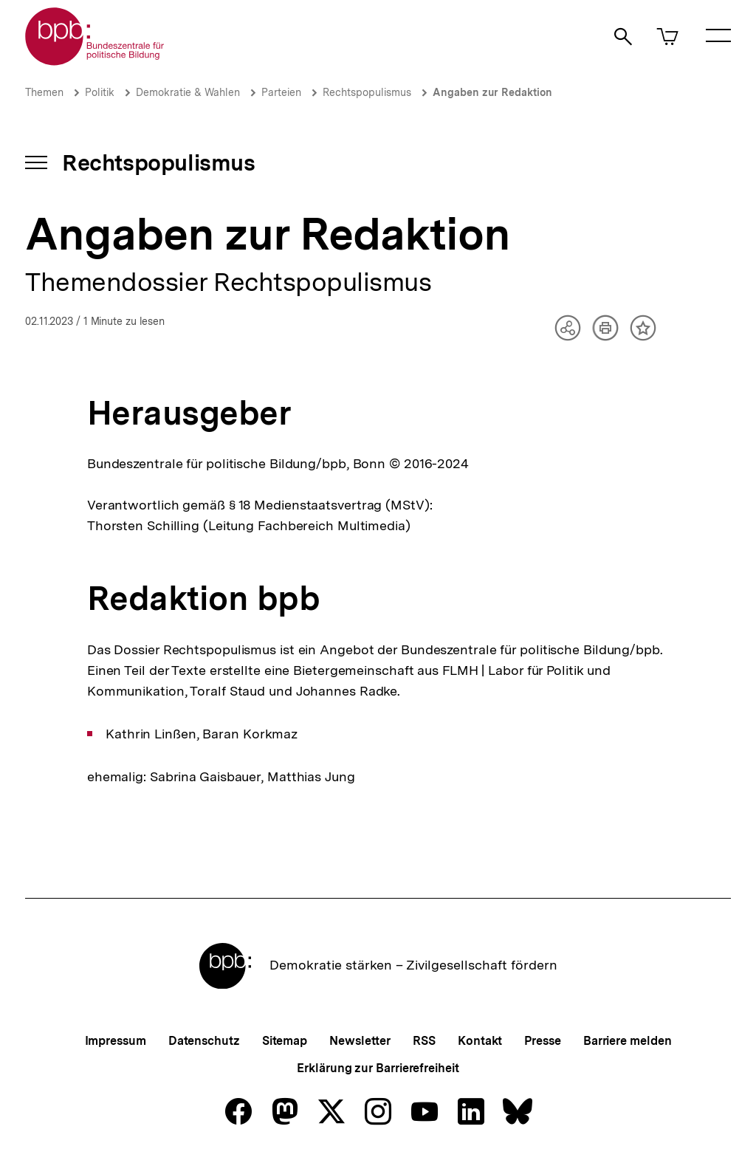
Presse (542, 1041)
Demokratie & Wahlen (188, 92)
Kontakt (480, 1041)
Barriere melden (627, 1041)
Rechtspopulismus (367, 92)
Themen (44, 92)
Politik (99, 92)
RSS (424, 1041)
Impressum (115, 1041)
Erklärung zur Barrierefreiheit (377, 1068)
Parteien (281, 92)
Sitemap (284, 1041)
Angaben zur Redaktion (492, 92)
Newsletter (360, 1041)
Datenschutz (204, 1041)
